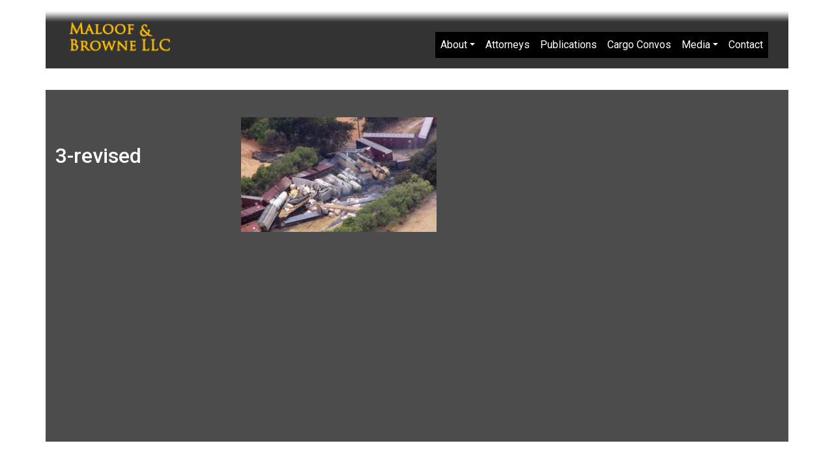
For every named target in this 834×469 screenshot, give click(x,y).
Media (696, 44)
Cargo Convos (639, 44)
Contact (745, 44)
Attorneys (507, 44)
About (453, 44)
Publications (568, 44)
